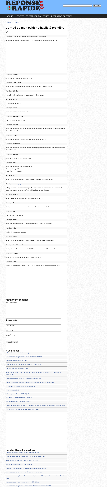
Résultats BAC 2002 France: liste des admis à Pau (21, 380)
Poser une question (61, 15)
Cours (46, 15)
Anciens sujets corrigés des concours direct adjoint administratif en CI (26, 451)
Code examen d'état (12, 362)
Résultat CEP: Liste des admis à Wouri (17, 373)
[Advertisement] (36, 50)
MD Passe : (74, 33)
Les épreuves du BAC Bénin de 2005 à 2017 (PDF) (21, 430)
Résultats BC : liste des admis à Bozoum (18, 369)
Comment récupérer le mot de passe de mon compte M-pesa (24, 426)
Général (15, 21)
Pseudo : (74, 28)
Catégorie (8, 21)
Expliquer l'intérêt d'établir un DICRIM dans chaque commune (24, 437)
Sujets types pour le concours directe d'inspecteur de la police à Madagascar (28, 355)
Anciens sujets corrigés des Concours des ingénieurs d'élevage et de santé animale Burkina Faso (35, 444)
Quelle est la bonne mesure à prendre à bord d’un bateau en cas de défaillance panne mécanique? (35, 348)
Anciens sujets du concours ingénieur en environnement (22, 441)
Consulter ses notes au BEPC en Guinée (18, 434)
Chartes (9, 483)
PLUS (83, 483)
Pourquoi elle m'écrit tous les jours (16, 344)
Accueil (11, 15)
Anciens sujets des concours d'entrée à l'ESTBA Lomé (22, 352)
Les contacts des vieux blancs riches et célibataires (21, 448)
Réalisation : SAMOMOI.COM (68, 483)
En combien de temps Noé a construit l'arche (19, 359)
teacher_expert (17, 167)
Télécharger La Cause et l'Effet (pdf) (16, 366)
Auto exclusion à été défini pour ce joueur (18, 330)
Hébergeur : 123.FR (48, 483)
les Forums (34, 483)
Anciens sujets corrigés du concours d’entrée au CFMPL (22, 334)
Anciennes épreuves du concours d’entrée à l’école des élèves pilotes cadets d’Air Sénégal (33, 377)
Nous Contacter (21, 483)
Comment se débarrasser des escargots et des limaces (22, 341)
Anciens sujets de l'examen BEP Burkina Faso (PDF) (21, 423)
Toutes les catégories (29, 15)
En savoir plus (52, 480)
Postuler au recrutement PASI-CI (15, 337)
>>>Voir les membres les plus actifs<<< (80, 68)
